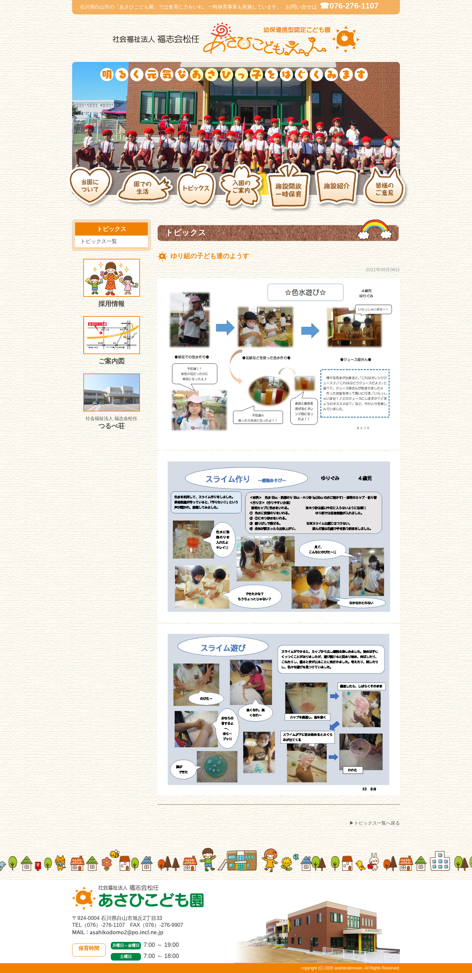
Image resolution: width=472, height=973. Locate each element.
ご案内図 (111, 340)
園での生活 (146, 190)
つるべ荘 (111, 401)
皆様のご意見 (386, 191)
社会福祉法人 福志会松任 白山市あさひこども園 (236, 39)
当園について (92, 191)
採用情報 (111, 283)
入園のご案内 (242, 191)
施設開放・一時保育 (290, 190)
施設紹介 (338, 191)
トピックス (198, 191)
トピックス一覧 (98, 241)
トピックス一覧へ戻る (377, 823)
